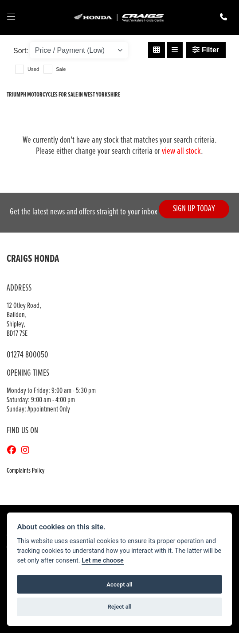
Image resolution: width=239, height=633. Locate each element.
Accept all (119, 584)
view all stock (181, 151)
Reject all (119, 606)
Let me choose (103, 560)
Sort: (20, 50)
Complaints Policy (25, 470)
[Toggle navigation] (11, 18)
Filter (205, 50)
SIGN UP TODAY (194, 209)
